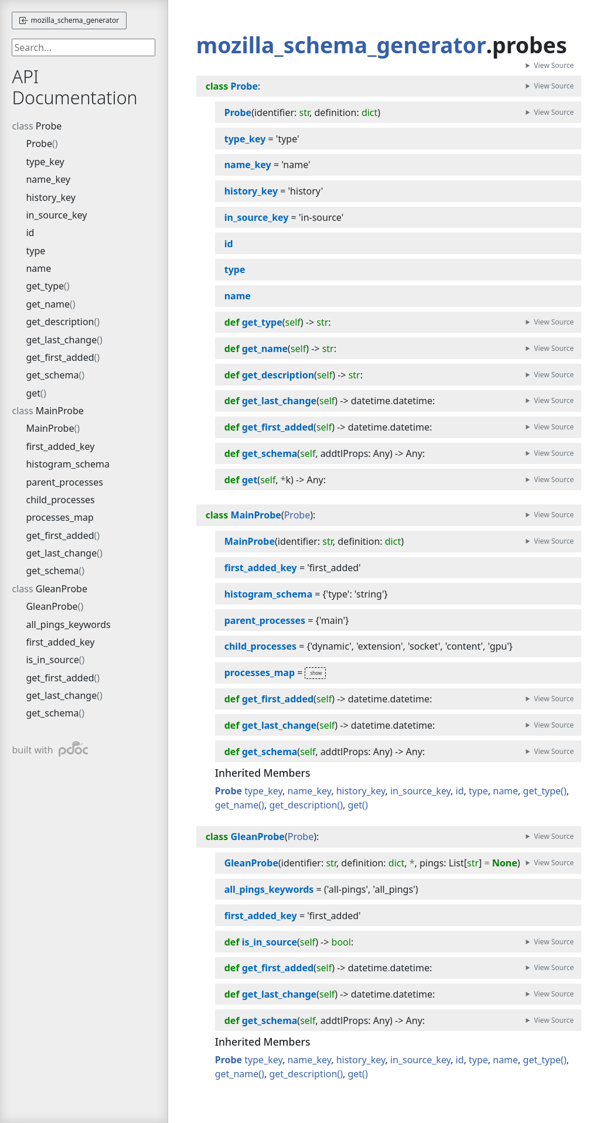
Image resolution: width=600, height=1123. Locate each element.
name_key (48, 179)
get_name (48, 304)
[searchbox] (83, 47)
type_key (45, 161)
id (30, 232)
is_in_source (52, 659)
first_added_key (60, 446)
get (33, 393)
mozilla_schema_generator (69, 20)
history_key (50, 197)
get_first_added (60, 357)
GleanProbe (61, 588)
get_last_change (61, 339)
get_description (60, 321)
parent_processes (64, 482)
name (38, 268)
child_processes (60, 499)
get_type (45, 285)
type (35, 250)
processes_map (59, 517)
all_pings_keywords (68, 624)
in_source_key (56, 215)
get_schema (52, 374)
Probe (49, 126)
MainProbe (60, 410)
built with (49, 749)
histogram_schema (68, 464)
